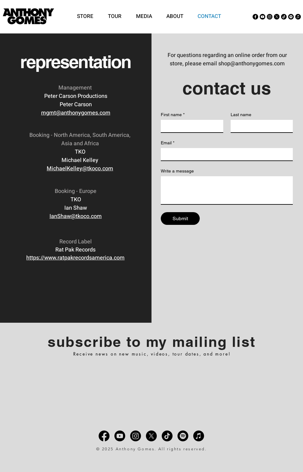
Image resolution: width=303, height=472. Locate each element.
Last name (241, 114)
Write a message (177, 170)
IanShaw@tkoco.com (75, 216)
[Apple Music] (298, 17)
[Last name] (260, 126)
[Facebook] (255, 17)
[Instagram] (269, 17)
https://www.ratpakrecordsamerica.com (75, 258)
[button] (146, 16)
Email (167, 143)
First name (173, 114)
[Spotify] (291, 17)
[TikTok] (284, 17)
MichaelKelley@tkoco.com (80, 168)
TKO (80, 152)
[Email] (225, 154)
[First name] (190, 126)
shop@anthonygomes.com (251, 63)
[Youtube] (262, 17)
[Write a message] (227, 190)
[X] (277, 17)
